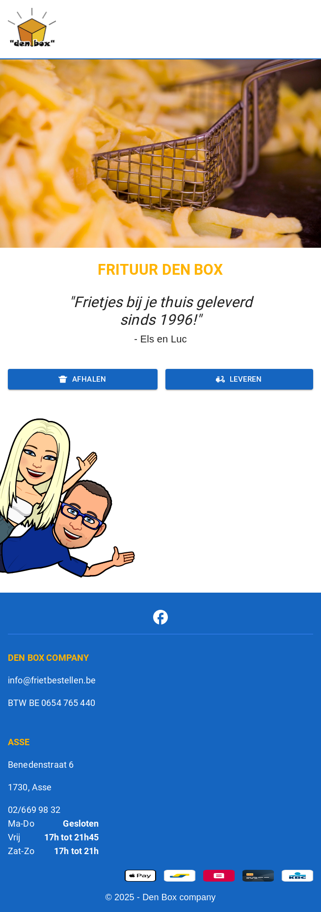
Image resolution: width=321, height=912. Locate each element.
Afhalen (83, 379)
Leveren (239, 379)
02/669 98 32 (34, 810)
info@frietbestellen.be (52, 680)
